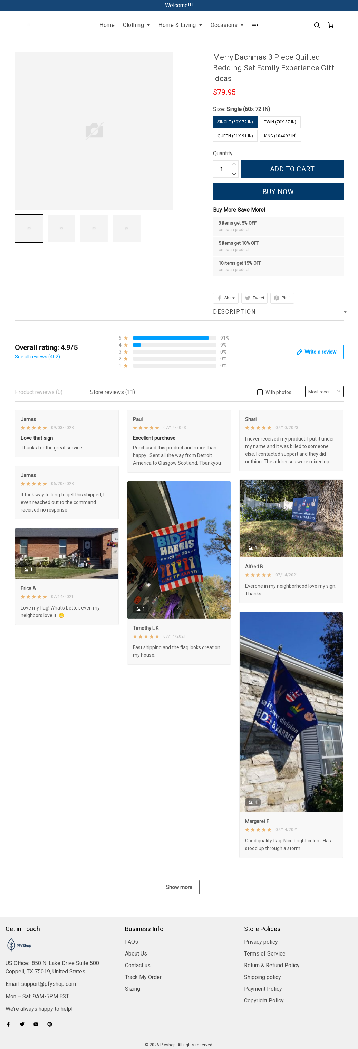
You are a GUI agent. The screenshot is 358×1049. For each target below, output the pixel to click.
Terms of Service (265, 917)
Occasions (227, 25)
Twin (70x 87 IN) (280, 122)
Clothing (136, 25)
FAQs (131, 905)
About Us (136, 917)
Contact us (138, 929)
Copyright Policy (264, 964)
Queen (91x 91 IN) (235, 135)
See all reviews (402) (37, 356)
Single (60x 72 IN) (248, 109)
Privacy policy (261, 905)
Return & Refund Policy (272, 929)
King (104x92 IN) (280, 135)
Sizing (132, 952)
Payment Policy (263, 952)
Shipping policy (262, 940)
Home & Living (180, 25)
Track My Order (143, 940)
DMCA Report (179, 1018)
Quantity (223, 153)
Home (107, 25)
